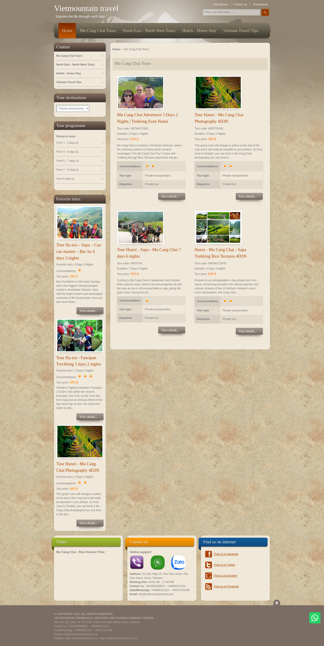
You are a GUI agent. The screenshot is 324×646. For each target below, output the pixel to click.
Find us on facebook (226, 554)
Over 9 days (65, 179)
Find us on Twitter (224, 565)
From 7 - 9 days (67, 170)
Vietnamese (260, 4)
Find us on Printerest (226, 586)
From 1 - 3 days (67, 143)
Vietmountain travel (86, 8)
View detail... (88, 311)
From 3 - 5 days (67, 152)
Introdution (220, 4)
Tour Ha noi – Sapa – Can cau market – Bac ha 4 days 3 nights (78, 251)
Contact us (240, 4)
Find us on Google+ (226, 575)
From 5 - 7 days (67, 161)
